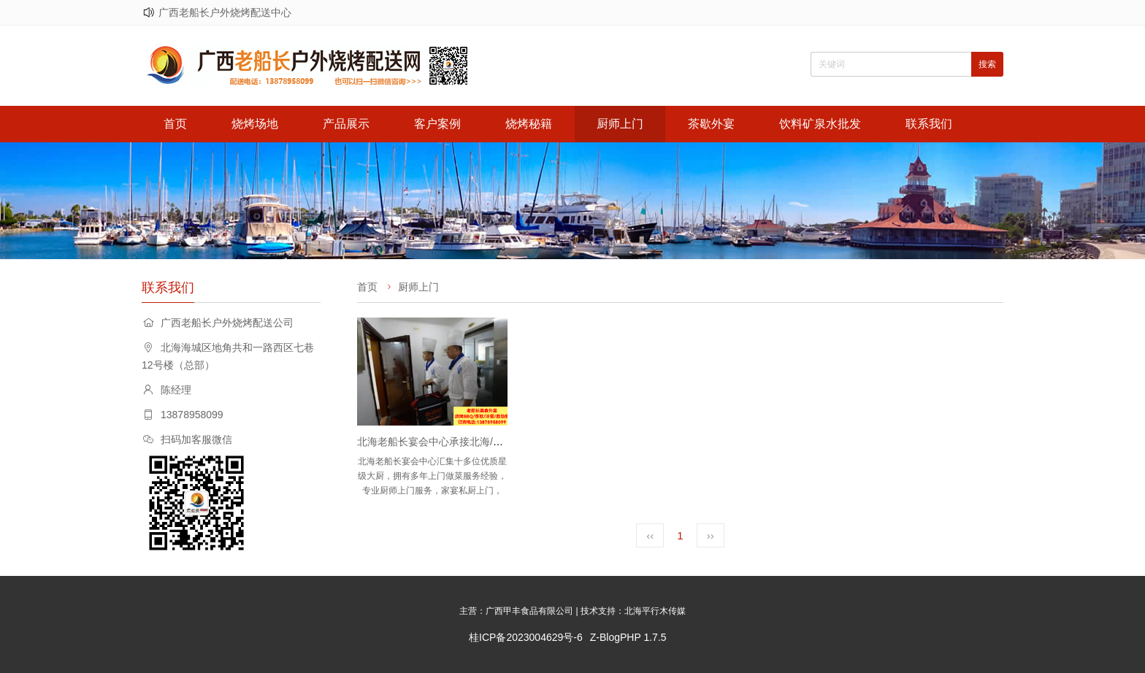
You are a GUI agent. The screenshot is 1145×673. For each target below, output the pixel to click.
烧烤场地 (254, 124)
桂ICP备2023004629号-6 (526, 637)
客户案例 (437, 124)
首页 (175, 124)
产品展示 (346, 124)
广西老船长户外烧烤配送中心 (224, 12)
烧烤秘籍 (528, 124)
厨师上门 (620, 124)
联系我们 (928, 124)
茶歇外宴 (711, 124)
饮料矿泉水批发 (820, 124)
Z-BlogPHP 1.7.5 (628, 637)
